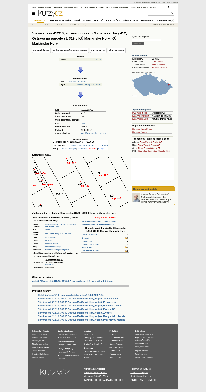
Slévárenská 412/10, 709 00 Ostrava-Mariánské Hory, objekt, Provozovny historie (81, 320)
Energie (114, 7)
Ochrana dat (90, 369)
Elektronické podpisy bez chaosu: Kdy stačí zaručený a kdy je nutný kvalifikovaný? (156, 199)
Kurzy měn (68, 7)
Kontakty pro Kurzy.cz (140, 376)
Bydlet (169, 2)
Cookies (101, 369)
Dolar (74, 338)
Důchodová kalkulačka (40, 338)
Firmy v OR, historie (91, 244)
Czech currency (141, 354)
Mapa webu (144, 347)
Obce (140, 151)
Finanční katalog (141, 343)
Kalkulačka (123, 7)
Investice (87, 331)
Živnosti (85, 238)
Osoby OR (157, 142)
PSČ (122, 334)
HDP (95, 341)
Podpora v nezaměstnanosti (68, 355)
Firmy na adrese (116, 50)
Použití (133, 380)
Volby (137, 347)
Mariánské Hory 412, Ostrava (89, 84)
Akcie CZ (49, 7)
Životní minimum (38, 351)
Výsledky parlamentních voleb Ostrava (99, 221)
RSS (141, 380)
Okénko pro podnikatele (144, 189)
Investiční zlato (94, 351)
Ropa (86, 355)
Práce (139, 7)
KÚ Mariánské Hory (79, 25)
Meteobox (162, 2)
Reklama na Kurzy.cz (140, 369)
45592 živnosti (158, 65)
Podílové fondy (97, 338)
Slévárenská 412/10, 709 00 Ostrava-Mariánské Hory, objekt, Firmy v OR (76, 309)
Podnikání (113, 331)
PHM (91, 355)
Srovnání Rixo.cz (139, 132)
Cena (142, 334)
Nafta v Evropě (89, 357)
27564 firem (157, 62)
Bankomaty (69, 331)
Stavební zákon (115, 354)
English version (141, 351)
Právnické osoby (89, 235)
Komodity (78, 7)
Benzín (96, 355)
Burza (86, 334)
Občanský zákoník (116, 347)
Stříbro (103, 351)
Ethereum (104, 344)
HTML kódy (150, 380)
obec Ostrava (139, 55)
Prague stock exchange (144, 357)
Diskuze (152, 7)
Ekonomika (147, 20)
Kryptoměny (88, 344)
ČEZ (91, 334)
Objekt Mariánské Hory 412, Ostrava (70, 50)
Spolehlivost (150, 334)
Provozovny (87, 247)
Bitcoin (92, 7)
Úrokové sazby (63, 334)
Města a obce (130, 20)
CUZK (103, 133)
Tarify (107, 7)
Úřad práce (62, 345)
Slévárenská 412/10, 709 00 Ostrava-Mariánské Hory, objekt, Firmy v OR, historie (81, 316)
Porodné (72, 352)
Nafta (102, 355)
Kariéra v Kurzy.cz (139, 372)
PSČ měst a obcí (139, 113)
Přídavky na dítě (38, 341)
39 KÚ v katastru (159, 67)
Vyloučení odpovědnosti (95, 372)
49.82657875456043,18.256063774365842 (87, 145)
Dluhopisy (87, 338)
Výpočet (46, 331)
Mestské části (164, 151)
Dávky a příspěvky (65, 349)
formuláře (118, 357)
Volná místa (69, 342)
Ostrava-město (51, 244)
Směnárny (62, 338)
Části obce (152, 151)
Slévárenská (50, 237)
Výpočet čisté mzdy (39, 334)
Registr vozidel (140, 338)
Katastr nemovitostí (140, 116)
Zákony (132, 7)
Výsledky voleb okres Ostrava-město (98, 224)
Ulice (145, 151)
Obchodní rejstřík (139, 2)
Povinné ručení (38, 357)
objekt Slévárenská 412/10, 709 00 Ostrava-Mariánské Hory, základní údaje (72, 281)
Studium (175, 2)
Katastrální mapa (41, 50)
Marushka (82, 148)
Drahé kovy (88, 348)
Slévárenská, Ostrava (77, 81)
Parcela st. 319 (98, 50)
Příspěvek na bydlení (40, 344)
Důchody (61, 359)
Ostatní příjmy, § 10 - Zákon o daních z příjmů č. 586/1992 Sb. (71, 295)
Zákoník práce (114, 351)
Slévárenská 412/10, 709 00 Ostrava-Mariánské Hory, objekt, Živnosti (75, 313)
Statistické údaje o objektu (57, 250)
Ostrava (48, 240)
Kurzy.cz (35, 25)
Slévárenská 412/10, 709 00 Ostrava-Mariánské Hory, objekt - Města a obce (78, 298)
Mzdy (100, 341)
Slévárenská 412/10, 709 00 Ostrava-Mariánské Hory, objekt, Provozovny (77, 302)
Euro (69, 338)
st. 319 (98, 60)
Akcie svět (58, 7)
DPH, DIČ (98, 20)
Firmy (142, 142)
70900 (84, 123)
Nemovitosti (44, 25)
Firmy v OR (87, 241)
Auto (137, 334)
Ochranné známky (166, 20)
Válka (145, 7)
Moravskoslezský (53, 247)
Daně (77, 20)
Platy (74, 345)
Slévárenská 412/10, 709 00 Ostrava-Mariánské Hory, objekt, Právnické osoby (79, 305)
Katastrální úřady (115, 341)
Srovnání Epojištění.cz (142, 129)
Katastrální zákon (140, 119)
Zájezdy (149, 2)
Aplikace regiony (141, 109)
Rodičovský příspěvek (40, 347)
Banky (60, 331)
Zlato (86, 7)
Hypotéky (100, 7)
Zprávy (41, 7)
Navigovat (49, 264)
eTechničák (145, 340)
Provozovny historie (91, 251)
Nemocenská (63, 352)
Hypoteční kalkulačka (40, 354)
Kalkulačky (113, 20)
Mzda (69, 345)
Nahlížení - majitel (89, 133)
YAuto (155, 2)
